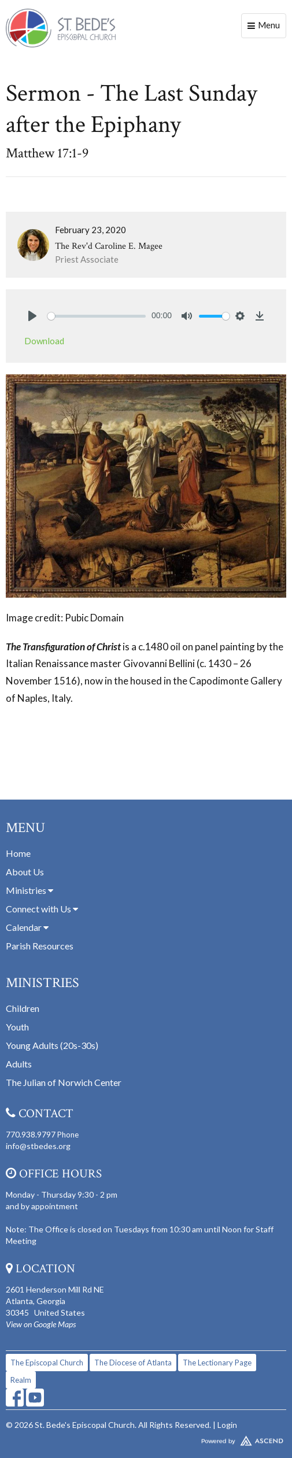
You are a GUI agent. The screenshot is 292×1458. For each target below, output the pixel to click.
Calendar (27, 927)
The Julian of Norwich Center (63, 1082)
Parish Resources (39, 945)
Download (44, 341)
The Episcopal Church (46, 1362)
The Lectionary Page (217, 1362)
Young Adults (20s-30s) (52, 1045)
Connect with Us (42, 908)
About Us (25, 871)
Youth (17, 1026)
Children (22, 1008)
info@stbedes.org (38, 1146)
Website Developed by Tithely (146, 1438)
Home (18, 853)
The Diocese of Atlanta (133, 1362)
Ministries (29, 890)
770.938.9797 (31, 1134)
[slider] (96, 316)
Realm (20, 1380)
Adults (19, 1063)
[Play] (32, 316)
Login (227, 1425)
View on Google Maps (41, 1324)
